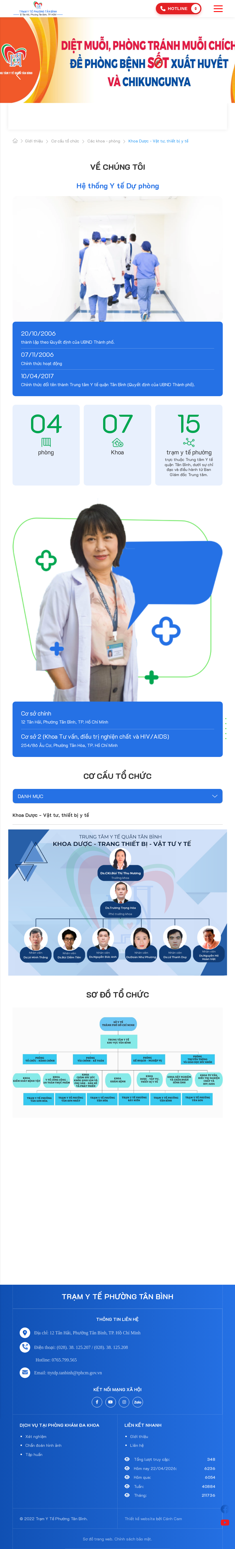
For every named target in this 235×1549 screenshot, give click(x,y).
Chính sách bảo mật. (133, 1539)
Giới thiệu (139, 1436)
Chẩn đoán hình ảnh (43, 1445)
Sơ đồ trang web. (98, 1539)
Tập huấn (33, 1454)
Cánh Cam (172, 1518)
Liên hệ (137, 1445)
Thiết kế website (139, 1518)
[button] (19, 75)
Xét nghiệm (35, 1436)
